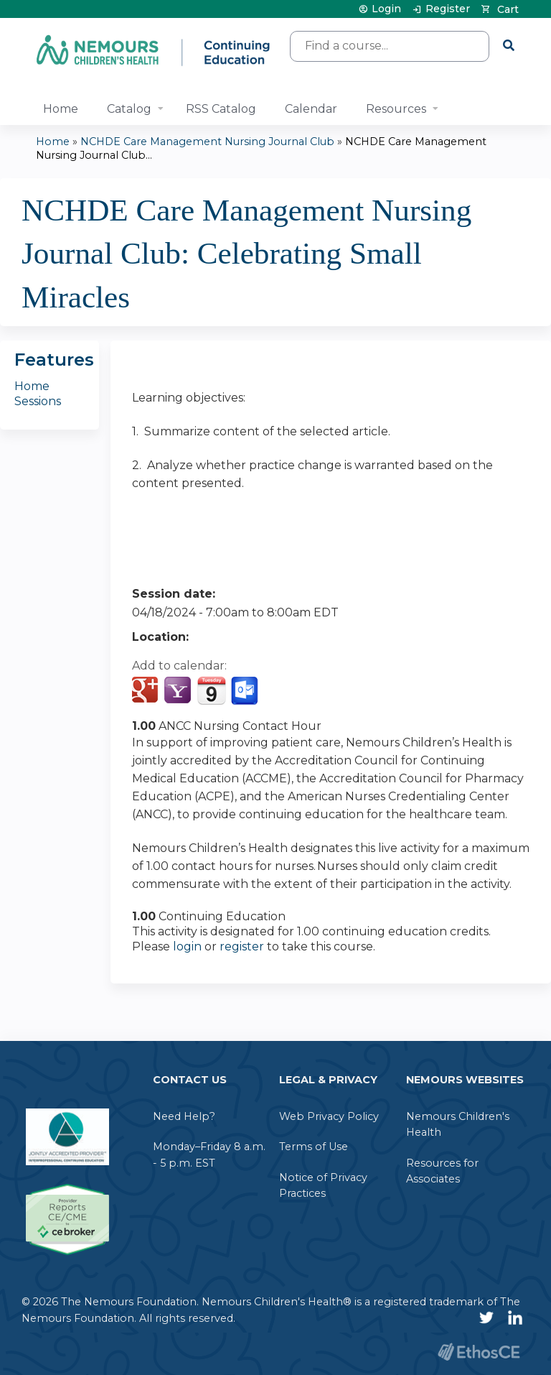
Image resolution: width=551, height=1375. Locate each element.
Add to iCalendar (211, 690)
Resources (396, 109)
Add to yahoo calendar (179, 691)
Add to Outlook (245, 691)
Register (447, 9)
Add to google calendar (146, 691)
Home (60, 109)
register (242, 946)
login (187, 946)
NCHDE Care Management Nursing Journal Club (207, 141)
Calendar (311, 109)
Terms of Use (313, 1146)
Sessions (37, 401)
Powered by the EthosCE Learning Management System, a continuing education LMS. (478, 1351)
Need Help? (184, 1116)
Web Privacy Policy (329, 1116)
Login (386, 9)
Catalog (129, 109)
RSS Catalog (221, 109)
